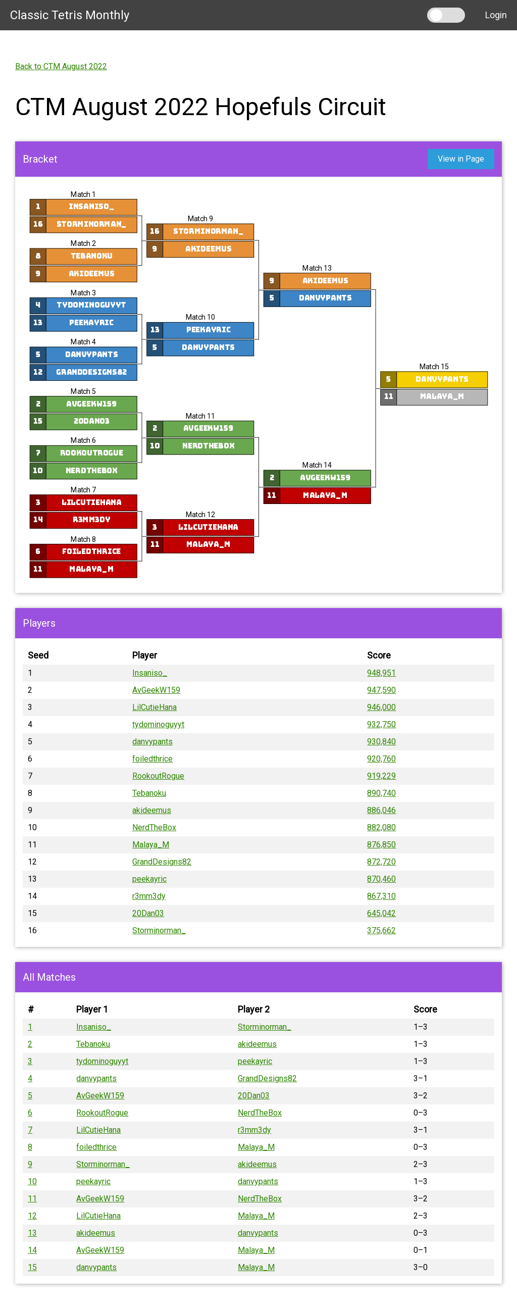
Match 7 (83, 489)
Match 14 (317, 465)
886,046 (381, 810)
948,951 (381, 673)
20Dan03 (91, 421)
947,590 (381, 690)
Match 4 (83, 342)
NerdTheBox (91, 470)
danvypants (91, 355)
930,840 (381, 741)
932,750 (381, 724)
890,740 (381, 793)
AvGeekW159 (91, 404)
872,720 (381, 862)
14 (32, 1250)
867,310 (381, 896)
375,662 (381, 930)
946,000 (381, 707)
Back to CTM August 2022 (61, 66)
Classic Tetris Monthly (69, 15)
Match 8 (83, 539)
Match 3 (83, 292)
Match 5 (83, 391)
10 (32, 1181)
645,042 (381, 913)
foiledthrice (91, 552)
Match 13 (317, 268)
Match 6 (83, 440)
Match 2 (83, 243)
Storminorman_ (91, 224)
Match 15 (433, 366)
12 (32, 1216)
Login (496, 15)
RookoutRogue (91, 453)
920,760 (381, 759)
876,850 (381, 844)
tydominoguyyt (91, 305)
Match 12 (200, 514)
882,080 (381, 827)
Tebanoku (91, 256)
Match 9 (200, 219)
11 (32, 1198)
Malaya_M (91, 569)
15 (32, 1267)
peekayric (91, 323)
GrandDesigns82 (91, 372)
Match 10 (200, 317)
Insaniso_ (91, 207)
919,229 (381, 776)
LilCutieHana (91, 502)
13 (32, 1233)
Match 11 (200, 416)
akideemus (91, 273)
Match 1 (83, 194)
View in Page (461, 159)
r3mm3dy (91, 520)
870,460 (381, 879)
